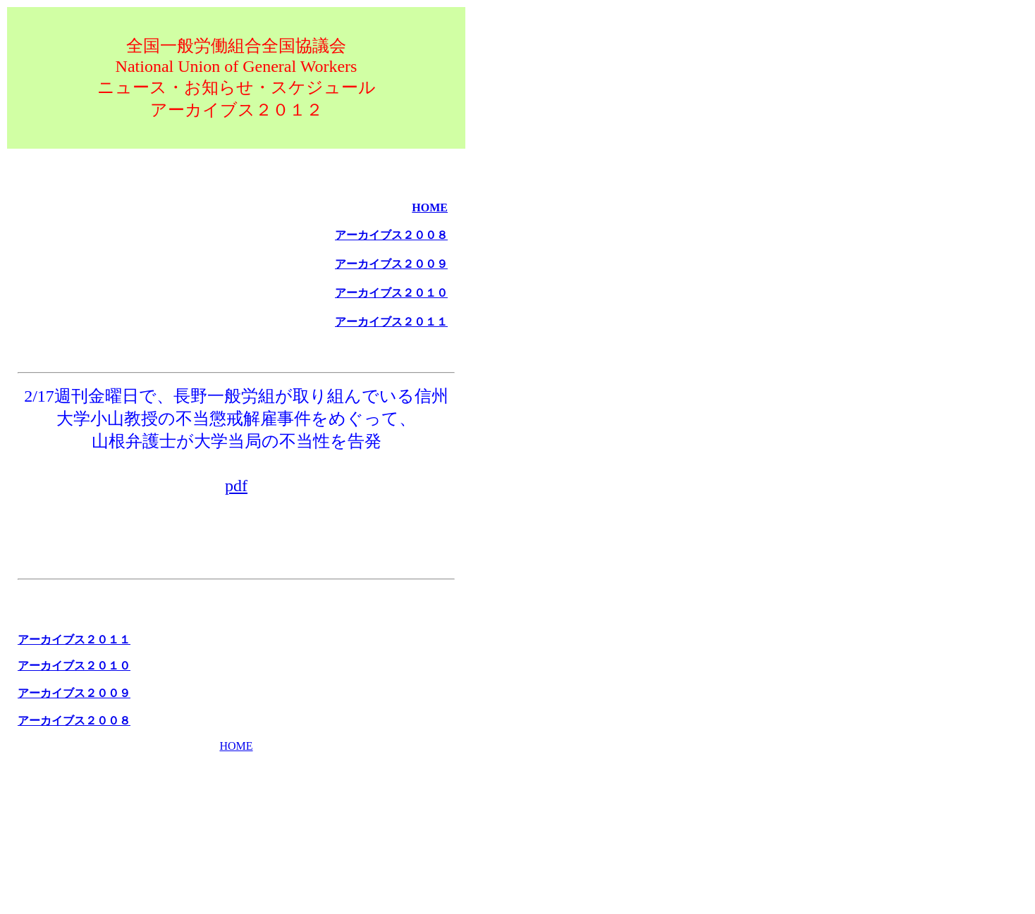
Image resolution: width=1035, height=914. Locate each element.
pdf (236, 485)
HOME (235, 746)
